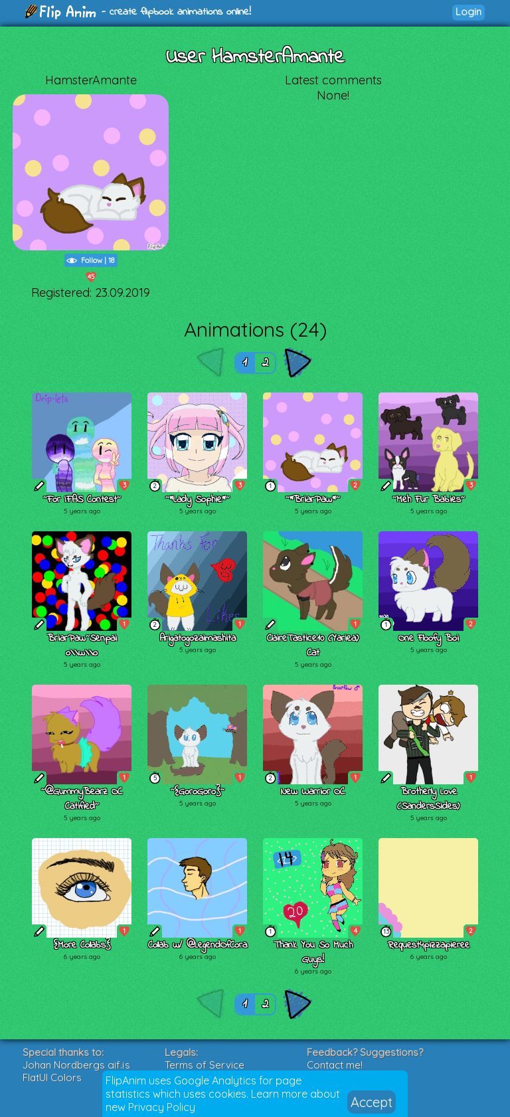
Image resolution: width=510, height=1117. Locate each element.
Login (468, 11)
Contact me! (335, 1065)
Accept (371, 1102)
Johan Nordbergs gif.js (76, 1065)
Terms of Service (204, 1065)
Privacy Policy (161, 1107)
